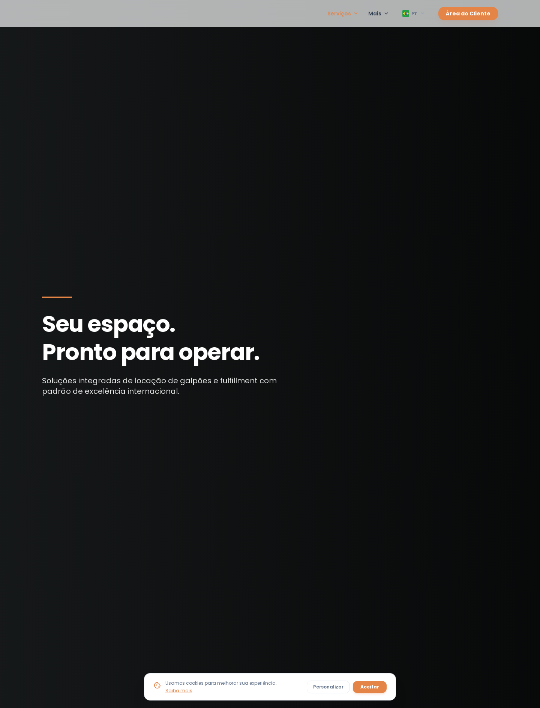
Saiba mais (178, 690)
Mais (379, 13)
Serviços (343, 13)
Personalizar (328, 687)
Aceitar (369, 687)
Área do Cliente (468, 13)
